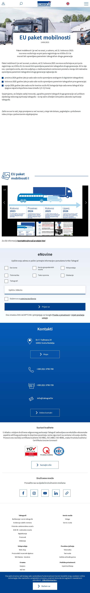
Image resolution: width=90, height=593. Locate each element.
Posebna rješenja (67, 546)
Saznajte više (45, 465)
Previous (4, 202)
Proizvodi (22, 537)
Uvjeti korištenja (67, 566)
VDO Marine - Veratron (22, 557)
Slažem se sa (20, 299)
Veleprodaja (68, 268)
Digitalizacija (22, 534)
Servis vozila (67, 515)
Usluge (67, 519)
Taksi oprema (41, 275)
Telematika (12, 275)
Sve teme (11, 268)
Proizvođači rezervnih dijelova (22, 553)
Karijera (22, 566)
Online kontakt (45, 413)
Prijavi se (46, 307)
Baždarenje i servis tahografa (22, 519)
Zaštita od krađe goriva (67, 557)
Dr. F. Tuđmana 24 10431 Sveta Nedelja (45, 341)
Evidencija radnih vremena (22, 523)
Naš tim (22, 570)
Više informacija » (49, 580)
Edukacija (22, 541)
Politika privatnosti (67, 562)
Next (86, 202)
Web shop (22, 550)
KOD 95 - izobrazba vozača (22, 530)
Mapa (45, 354)
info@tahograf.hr (45, 398)
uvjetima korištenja (28, 299)
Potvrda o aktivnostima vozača (22, 526)
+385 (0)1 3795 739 (45, 385)
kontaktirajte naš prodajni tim (31, 240)
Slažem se (45, 586)
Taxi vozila (67, 553)
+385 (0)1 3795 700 (45, 369)
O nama (22, 562)
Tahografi (11, 281)
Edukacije (67, 275)
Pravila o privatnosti (61, 315)
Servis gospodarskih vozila (43, 268)
